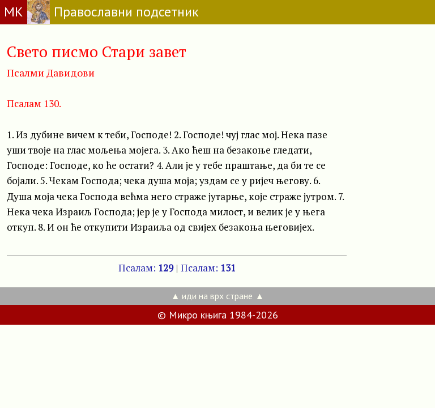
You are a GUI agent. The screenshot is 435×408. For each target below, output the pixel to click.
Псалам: (145, 267)
